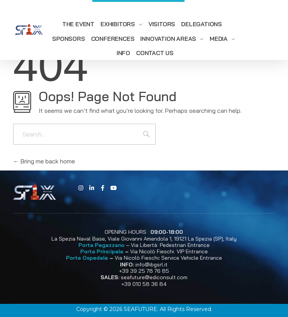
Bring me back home (44, 161)
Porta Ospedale (87, 257)
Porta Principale (101, 251)
